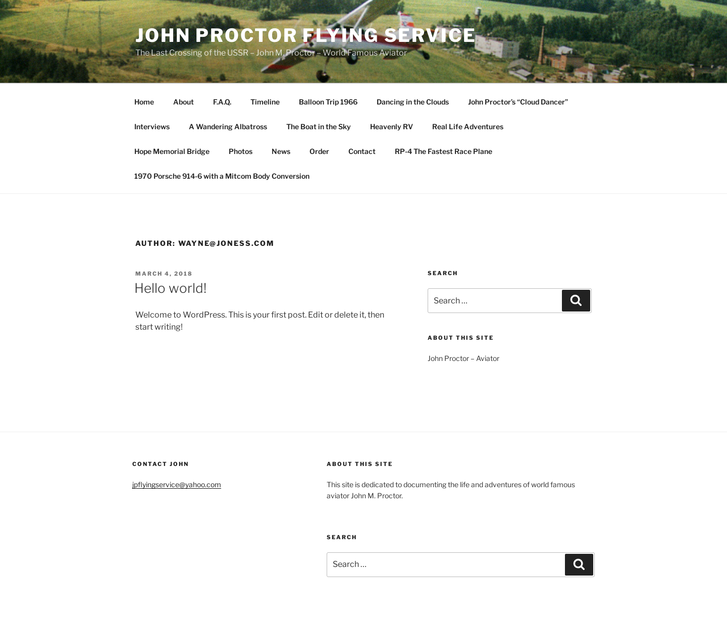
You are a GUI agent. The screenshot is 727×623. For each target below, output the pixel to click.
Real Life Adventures (467, 126)
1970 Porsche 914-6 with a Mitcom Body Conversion (221, 176)
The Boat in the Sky (318, 126)
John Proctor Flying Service (306, 35)
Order (319, 151)
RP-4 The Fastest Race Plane (443, 151)
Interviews (152, 126)
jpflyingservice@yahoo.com (176, 484)
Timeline (265, 101)
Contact (362, 151)
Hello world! (170, 288)
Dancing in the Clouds (413, 101)
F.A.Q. (222, 101)
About (183, 101)
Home (144, 101)
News (281, 151)
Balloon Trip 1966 (328, 101)
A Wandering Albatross (228, 126)
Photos (240, 151)
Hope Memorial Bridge (172, 151)
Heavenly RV (391, 126)
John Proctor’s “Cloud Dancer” (518, 101)
